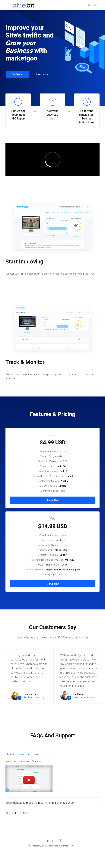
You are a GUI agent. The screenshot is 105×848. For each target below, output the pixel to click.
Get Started (17, 74)
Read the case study (34, 695)
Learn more (41, 74)
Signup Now (52, 498)
